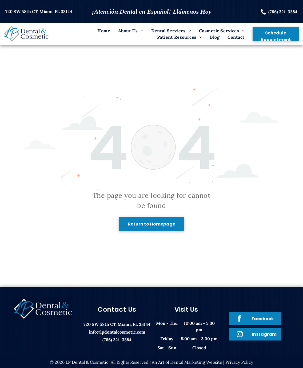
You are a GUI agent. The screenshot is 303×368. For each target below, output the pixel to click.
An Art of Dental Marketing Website (187, 362)
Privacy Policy (239, 362)
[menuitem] (103, 30)
